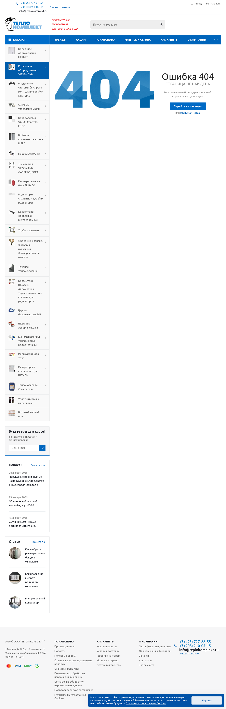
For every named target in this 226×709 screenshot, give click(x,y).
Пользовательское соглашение (73, 690)
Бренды (60, 39)
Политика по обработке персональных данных (69, 675)
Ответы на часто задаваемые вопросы (73, 662)
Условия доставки (108, 651)
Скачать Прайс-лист (67, 668)
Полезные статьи (65, 655)
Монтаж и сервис (137, 39)
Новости (59, 651)
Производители (64, 646)
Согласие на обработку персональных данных (68, 683)
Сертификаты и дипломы (155, 646)
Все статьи (38, 542)
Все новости (38, 465)
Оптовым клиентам (109, 665)
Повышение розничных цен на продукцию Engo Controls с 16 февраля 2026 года (26, 480)
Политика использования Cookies (70, 696)
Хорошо (207, 700)
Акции (81, 39)
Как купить (169, 39)
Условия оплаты (107, 646)
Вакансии (144, 655)
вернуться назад (190, 112)
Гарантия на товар (108, 655)
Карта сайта (146, 665)
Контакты (145, 660)
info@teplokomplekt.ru (33, 11)
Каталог (19, 39)
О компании (196, 39)
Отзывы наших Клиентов (155, 651)
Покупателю (105, 39)
